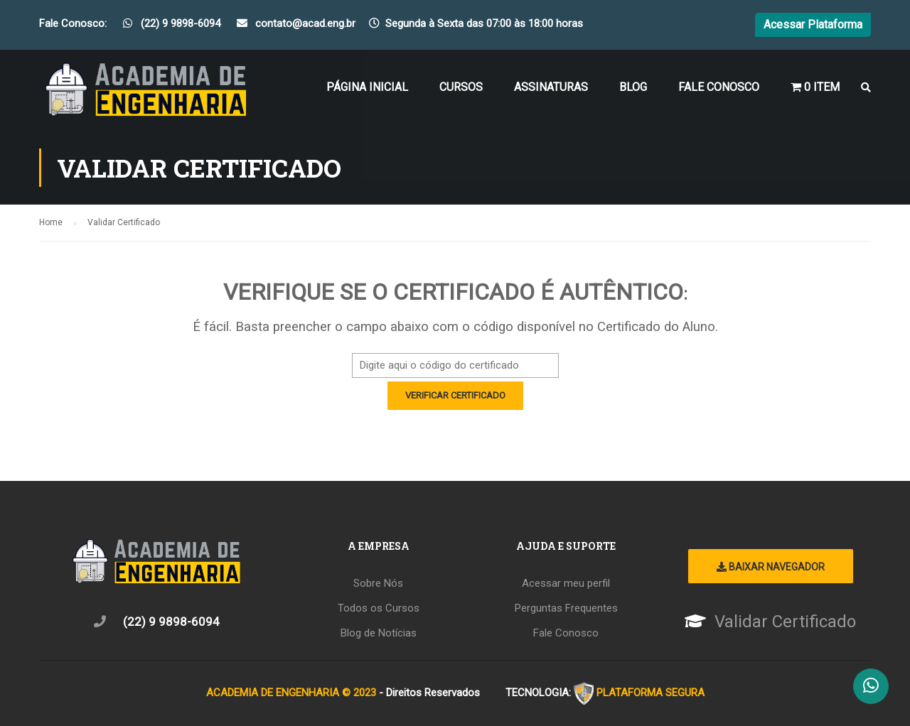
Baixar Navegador (771, 567)
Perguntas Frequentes (566, 608)
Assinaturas (551, 87)
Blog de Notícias (379, 633)
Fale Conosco (718, 87)
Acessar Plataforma (813, 24)
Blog (633, 87)
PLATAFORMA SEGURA (650, 692)
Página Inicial (367, 87)
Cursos (461, 87)
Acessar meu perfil (566, 583)
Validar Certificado (785, 622)
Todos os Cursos (378, 608)
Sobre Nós (378, 583)
